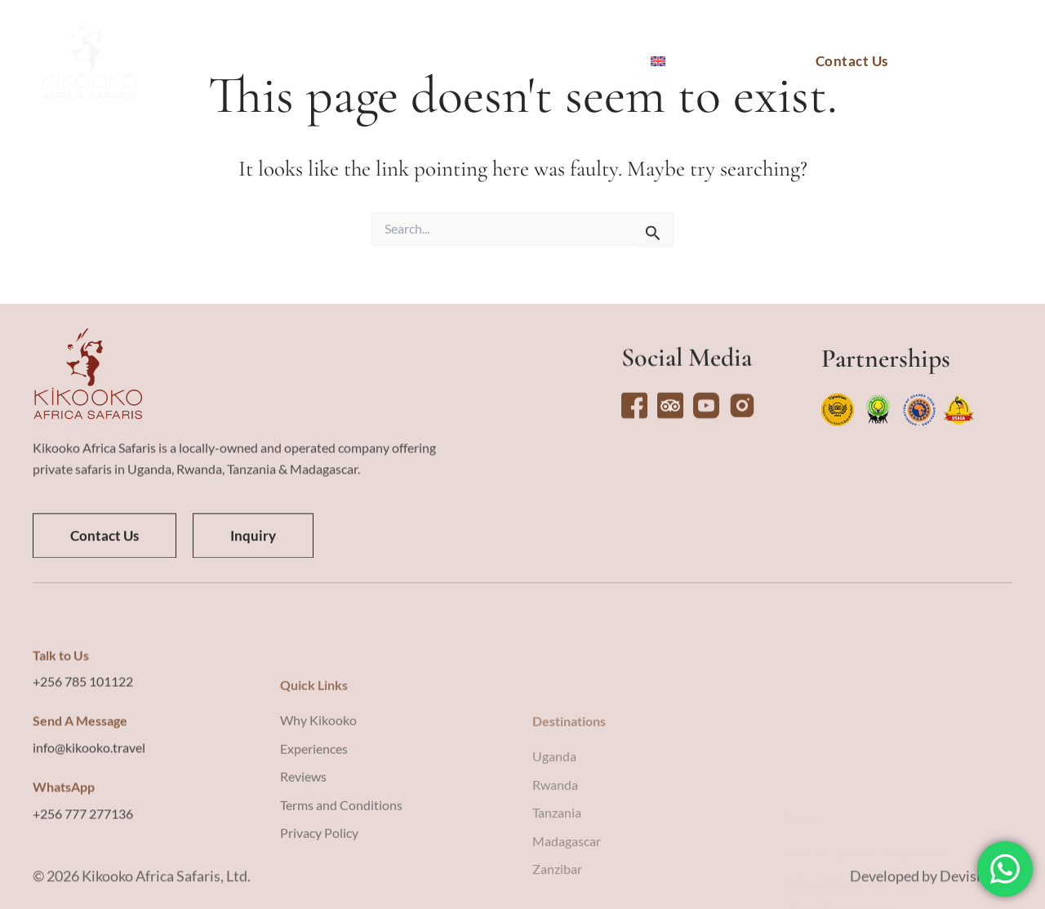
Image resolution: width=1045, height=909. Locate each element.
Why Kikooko (576, 61)
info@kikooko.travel (89, 831)
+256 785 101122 (83, 765)
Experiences (454, 61)
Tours (366, 61)
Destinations (273, 61)
